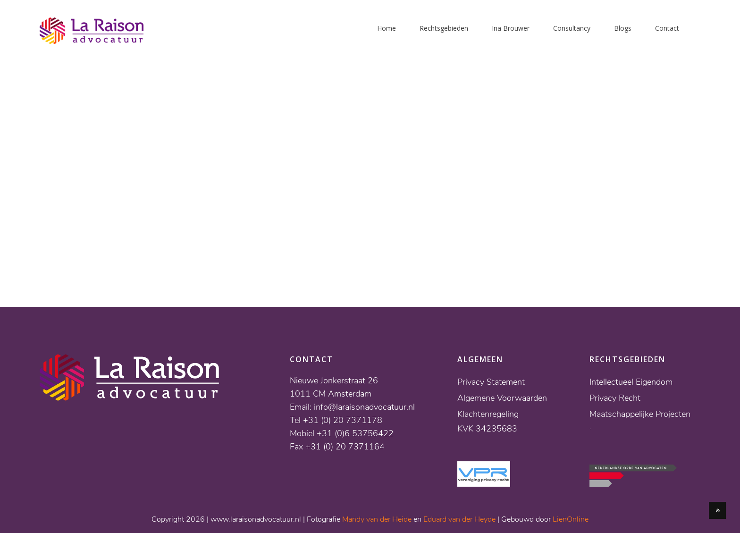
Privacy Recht (614, 398)
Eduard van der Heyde (459, 519)
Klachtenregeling (488, 414)
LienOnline (571, 519)
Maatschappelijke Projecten (639, 414)
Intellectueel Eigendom (631, 382)
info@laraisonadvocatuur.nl (364, 407)
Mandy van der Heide (377, 519)
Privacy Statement (491, 382)
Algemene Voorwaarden (502, 398)
